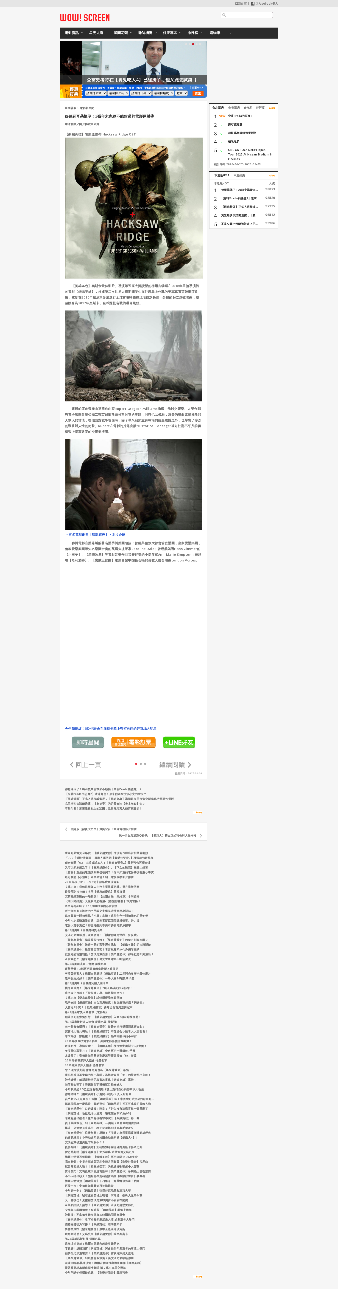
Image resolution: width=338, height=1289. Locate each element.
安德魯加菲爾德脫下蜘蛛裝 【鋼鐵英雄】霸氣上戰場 (98, 1210)
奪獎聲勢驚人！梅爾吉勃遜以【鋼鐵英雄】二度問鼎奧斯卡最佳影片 (108, 974)
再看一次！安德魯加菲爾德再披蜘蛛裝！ (91, 1186)
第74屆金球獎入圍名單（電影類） (87, 1012)
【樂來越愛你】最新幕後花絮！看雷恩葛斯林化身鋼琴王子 (102, 949)
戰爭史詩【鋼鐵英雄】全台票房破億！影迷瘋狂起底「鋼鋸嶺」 (105, 1002)
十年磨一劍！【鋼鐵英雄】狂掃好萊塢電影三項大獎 (98, 1191)
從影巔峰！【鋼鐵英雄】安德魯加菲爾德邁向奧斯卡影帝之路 (103, 1147)
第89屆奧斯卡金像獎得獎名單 (84, 930)
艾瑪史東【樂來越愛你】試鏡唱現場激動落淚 (93, 998)
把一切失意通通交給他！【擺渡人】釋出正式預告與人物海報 (157, 836)
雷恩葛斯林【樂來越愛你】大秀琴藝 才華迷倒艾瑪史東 (100, 1152)
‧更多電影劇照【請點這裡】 (87, 534)
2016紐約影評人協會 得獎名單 (84, 1065)
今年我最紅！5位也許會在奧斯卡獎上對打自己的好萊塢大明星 (111, 728)
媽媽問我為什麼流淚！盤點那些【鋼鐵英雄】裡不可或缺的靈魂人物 (108, 1104)
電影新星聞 (87, 108)
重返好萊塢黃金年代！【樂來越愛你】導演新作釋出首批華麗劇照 (106, 853)
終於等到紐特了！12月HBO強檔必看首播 (91, 906)
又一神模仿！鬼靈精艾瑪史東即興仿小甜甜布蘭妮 (96, 1200)
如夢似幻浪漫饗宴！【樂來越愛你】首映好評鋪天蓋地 (99, 1253)
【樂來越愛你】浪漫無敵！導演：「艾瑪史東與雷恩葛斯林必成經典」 (109, 1133)
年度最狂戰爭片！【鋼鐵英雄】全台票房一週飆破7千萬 (100, 1051)
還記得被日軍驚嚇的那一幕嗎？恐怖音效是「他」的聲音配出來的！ (108, 1075)
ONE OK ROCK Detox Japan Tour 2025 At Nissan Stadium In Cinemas (250, 154)
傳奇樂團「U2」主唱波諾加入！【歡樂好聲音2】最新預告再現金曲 (108, 863)
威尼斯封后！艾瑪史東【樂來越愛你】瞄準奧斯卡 (96, 1234)
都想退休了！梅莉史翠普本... (239, 190)
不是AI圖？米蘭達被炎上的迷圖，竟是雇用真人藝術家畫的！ (103, 808)
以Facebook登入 (264, 4)
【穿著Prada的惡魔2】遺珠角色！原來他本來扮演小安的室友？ (106, 794)
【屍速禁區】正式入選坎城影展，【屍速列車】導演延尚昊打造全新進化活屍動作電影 (119, 799)
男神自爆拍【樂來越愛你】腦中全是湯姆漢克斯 (95, 1229)
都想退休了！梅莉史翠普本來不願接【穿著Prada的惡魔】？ (103, 789)
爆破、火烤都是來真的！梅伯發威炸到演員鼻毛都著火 (99, 1128)
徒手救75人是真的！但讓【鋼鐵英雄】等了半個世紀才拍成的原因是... (109, 1099)
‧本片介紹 (117, 534)
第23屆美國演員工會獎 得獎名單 (85, 964)
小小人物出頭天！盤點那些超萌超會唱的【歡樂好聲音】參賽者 (105, 1176)
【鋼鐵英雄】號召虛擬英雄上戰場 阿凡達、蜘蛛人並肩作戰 (105, 1195)
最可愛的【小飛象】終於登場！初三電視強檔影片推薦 (99, 877)
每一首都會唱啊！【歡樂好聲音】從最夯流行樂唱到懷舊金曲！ (105, 1027)
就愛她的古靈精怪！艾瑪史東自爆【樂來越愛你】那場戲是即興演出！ (109, 954)
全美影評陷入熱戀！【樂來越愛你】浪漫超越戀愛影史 (99, 1205)
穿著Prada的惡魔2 (240, 116)
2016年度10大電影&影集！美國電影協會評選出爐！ (98, 1041)
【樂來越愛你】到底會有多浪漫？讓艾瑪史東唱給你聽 (99, 1258)
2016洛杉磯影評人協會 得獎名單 (86, 1060)
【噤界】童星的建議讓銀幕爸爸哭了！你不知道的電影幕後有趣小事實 (109, 872)
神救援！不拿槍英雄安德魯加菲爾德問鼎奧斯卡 (95, 1215)
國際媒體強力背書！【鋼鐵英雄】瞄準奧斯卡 (93, 1224)
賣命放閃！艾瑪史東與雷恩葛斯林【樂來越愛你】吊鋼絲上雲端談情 (108, 1171)
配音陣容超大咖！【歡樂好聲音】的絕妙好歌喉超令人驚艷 (102, 1166)
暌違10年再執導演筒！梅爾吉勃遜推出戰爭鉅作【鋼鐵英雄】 (104, 1263)
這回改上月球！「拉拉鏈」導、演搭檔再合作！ (95, 993)
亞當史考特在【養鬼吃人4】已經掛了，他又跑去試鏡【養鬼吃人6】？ (171, 80)
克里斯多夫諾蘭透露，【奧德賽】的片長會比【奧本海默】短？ (105, 804)
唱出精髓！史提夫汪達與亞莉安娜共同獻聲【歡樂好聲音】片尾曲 (106, 1162)
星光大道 (96, 32)
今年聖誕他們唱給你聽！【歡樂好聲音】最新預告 (96, 1273)
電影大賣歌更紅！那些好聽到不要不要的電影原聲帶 (98, 925)
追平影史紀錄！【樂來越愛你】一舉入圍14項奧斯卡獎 (99, 978)
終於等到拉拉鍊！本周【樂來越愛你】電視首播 (95, 892)
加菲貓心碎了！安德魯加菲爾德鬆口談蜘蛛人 (93, 1084)
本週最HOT (221, 175)
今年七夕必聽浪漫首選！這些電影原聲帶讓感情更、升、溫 (102, 920)
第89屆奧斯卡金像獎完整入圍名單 (87, 983)
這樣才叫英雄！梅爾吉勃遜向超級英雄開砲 (92, 1244)
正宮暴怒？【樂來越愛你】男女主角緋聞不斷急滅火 (98, 959)
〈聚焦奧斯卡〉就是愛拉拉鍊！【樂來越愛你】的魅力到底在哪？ (106, 940)
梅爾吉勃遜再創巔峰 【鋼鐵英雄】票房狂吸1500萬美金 (101, 1157)
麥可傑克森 (235, 124)
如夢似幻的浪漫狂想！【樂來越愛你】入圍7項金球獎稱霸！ (103, 1017)
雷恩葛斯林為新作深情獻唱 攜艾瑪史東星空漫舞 (95, 1268)
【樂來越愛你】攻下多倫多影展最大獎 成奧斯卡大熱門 (100, 1219)
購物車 (215, 32)
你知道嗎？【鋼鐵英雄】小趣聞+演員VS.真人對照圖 (98, 1094)
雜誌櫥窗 (145, 32)
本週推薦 (239, 175)
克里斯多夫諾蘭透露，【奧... (239, 215)
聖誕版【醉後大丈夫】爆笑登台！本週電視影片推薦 (104, 829)
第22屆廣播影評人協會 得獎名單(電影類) (91, 1022)
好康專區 (170, 32)
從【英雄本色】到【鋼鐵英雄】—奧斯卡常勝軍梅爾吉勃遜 (102, 1123)
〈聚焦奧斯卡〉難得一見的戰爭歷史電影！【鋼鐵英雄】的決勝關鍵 (108, 945)
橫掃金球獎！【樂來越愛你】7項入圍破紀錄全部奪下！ (100, 988)
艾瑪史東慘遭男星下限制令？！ (85, 1142)
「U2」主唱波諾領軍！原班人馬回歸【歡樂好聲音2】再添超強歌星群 (109, 858)
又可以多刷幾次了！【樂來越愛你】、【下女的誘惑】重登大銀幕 (106, 867)
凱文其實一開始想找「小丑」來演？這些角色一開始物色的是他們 (106, 916)
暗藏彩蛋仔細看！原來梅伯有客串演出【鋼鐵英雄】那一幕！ (103, 1118)
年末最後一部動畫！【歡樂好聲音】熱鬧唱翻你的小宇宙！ (102, 1036)
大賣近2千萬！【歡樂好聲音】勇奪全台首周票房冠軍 (99, 1007)
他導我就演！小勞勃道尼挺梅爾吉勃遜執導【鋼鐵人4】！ (101, 1138)
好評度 (260, 108)
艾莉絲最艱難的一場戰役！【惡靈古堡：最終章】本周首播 (102, 896)
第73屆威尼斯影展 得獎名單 (83, 1239)
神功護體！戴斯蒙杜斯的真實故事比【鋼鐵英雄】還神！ (101, 1080)
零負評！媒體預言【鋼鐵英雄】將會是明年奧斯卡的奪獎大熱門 (105, 1248)
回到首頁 (241, 4)
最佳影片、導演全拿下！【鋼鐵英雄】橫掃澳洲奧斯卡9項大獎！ (106, 1046)
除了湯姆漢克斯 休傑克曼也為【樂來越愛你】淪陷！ (98, 1070)
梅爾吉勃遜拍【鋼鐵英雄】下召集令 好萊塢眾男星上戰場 (102, 1181)
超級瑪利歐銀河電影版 (242, 133)
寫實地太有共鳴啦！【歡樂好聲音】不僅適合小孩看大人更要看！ (106, 1031)
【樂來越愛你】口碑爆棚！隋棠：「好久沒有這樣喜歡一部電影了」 (108, 1109)
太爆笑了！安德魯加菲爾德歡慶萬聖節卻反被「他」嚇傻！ (102, 1056)
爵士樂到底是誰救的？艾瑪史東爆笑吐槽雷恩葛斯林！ (99, 911)
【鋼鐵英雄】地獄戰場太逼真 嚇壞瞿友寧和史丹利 (98, 1113)
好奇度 (247, 108)
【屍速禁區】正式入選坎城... (239, 207)
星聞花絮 (121, 32)
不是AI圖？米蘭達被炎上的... (239, 224)
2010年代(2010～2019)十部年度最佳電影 (92, 882)
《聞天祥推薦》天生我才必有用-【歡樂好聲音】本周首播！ (103, 901)
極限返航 (234, 141)
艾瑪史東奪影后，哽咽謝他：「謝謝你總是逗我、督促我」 (102, 935)
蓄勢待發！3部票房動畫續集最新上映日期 (91, 969)
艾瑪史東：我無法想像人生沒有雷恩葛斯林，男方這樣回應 (102, 887)
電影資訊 (72, 32)
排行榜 (192, 32)
